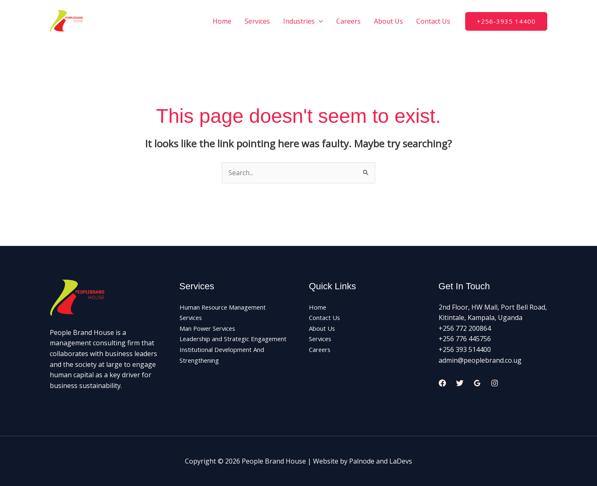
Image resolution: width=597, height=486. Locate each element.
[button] (506, 21)
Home (222, 21)
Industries (303, 21)
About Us (388, 21)
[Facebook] (442, 383)
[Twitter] (460, 383)
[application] (319, 21)
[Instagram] (494, 383)
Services (257, 21)
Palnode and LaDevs (380, 461)
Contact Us (433, 21)
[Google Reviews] (477, 383)
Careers (348, 21)
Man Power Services (211, 328)
